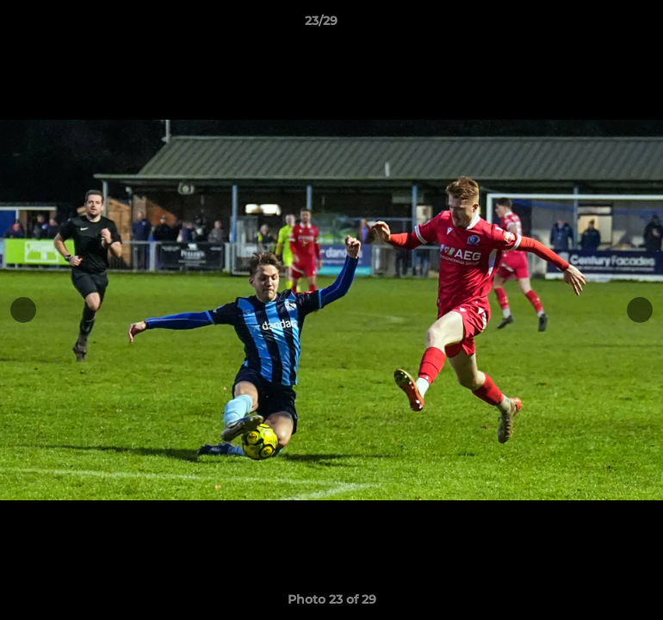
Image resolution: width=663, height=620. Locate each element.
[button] (590, 25)
